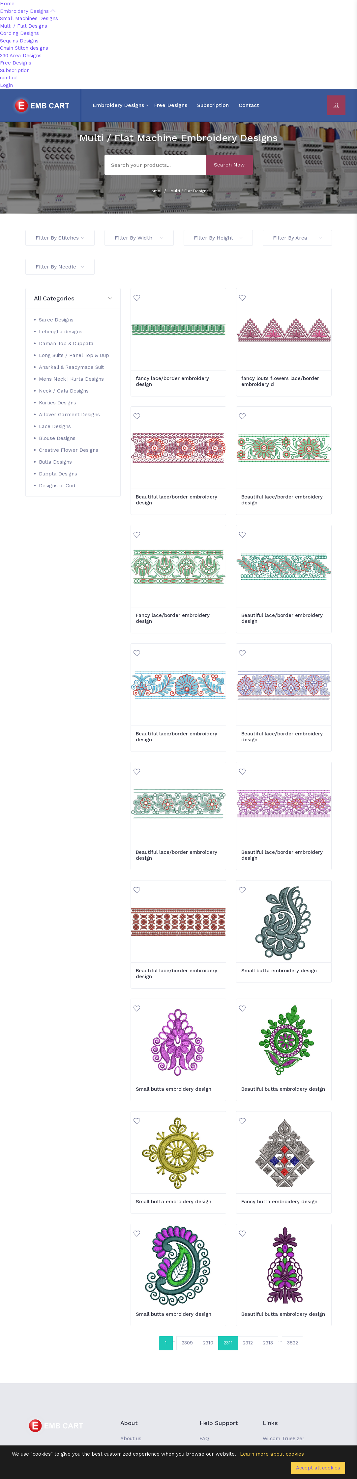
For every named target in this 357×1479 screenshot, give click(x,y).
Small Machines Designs (29, 18)
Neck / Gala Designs (64, 391)
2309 (187, 1343)
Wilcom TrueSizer (284, 1438)
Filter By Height (218, 238)
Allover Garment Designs (69, 415)
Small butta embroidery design (279, 971)
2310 (208, 1343)
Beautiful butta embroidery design (283, 1089)
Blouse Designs (57, 438)
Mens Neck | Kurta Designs (71, 379)
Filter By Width (139, 238)
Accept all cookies (318, 1468)
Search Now (229, 165)
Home (7, 4)
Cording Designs (19, 33)
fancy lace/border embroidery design (172, 381)
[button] (73, 298)
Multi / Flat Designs (23, 26)
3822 (292, 1343)
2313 (268, 1343)
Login (6, 85)
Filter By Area (297, 238)
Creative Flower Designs (68, 450)
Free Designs (15, 63)
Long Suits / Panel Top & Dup (74, 355)
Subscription (15, 70)
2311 (228, 1343)
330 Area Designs (21, 56)
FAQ (204, 1438)
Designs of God (57, 486)
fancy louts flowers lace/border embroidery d (280, 381)
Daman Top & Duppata (66, 343)
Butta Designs (55, 462)
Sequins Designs (19, 41)
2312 (248, 1343)
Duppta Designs (58, 474)
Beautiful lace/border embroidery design (176, 500)
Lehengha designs (60, 332)
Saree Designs (56, 320)
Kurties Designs (57, 403)
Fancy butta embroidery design (279, 1202)
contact (9, 78)
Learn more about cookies (272, 1454)
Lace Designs (55, 426)
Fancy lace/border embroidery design (173, 618)
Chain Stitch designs (24, 48)
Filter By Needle (60, 267)
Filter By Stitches (60, 238)
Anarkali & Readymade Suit (71, 367)
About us (130, 1438)
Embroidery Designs (27, 11)
